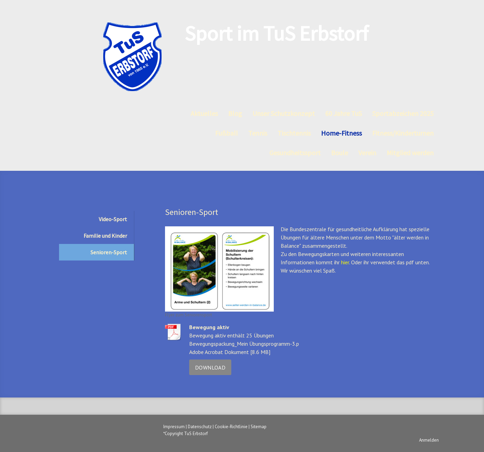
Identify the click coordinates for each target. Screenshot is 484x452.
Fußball (226, 133)
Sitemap (259, 427)
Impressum (174, 427)
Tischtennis (294, 133)
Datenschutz (200, 427)
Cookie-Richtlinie (231, 427)
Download (210, 367)
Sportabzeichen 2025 (403, 113)
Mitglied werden (410, 152)
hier (345, 262)
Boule (339, 152)
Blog (235, 113)
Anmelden (429, 440)
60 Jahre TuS (343, 113)
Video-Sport (113, 219)
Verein (367, 152)
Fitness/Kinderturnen (403, 133)
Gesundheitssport (295, 152)
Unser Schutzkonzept (283, 113)
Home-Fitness (341, 133)
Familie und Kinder (105, 235)
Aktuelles (204, 113)
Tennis (257, 133)
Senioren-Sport (108, 252)
